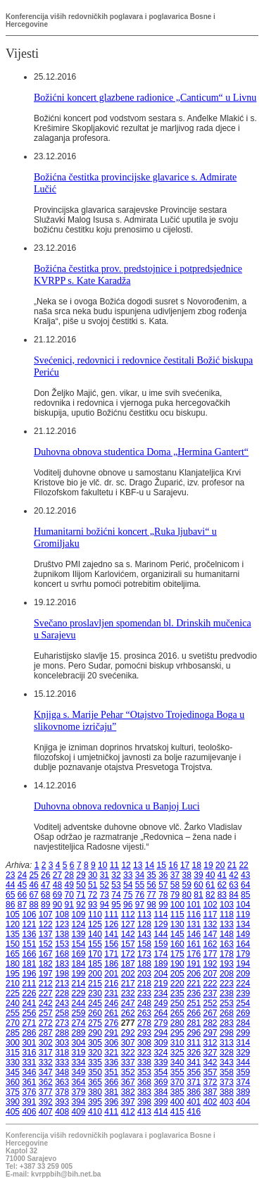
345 (13, 1072)
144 (160, 934)
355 (177, 1072)
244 (79, 1003)
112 (128, 914)
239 (243, 993)
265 (177, 1013)
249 (160, 1003)
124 (79, 924)
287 (46, 1033)
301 (29, 1043)
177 (210, 954)
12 (125, 865)
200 (95, 974)
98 (151, 905)
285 (13, 1033)
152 (46, 944)
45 (22, 885)
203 (144, 974)
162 (210, 944)
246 (111, 1003)
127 (128, 924)
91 (69, 905)
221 (194, 983)
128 (144, 924)
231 (111, 993)
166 (29, 954)
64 (245, 885)
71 (80, 895)
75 (127, 895)
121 (29, 924)
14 (149, 865)
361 (29, 1082)
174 (160, 954)
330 (13, 1062)
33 (127, 875)
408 (62, 1112)
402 (210, 1102)
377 (46, 1092)
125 (95, 924)
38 (186, 875)
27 (57, 875)
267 (210, 1013)
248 (144, 1003)
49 (69, 885)
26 (45, 875)
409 (79, 1112)
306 (111, 1043)
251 (194, 1003)
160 (177, 944)
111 (111, 914)
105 (13, 914)
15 (161, 865)
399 (160, 1102)
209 (243, 974)
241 (29, 1003)
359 (243, 1072)
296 (194, 1033)
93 (92, 905)
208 (227, 974)
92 (80, 905)
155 (95, 944)
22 (243, 865)
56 (151, 885)
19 (208, 865)
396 (111, 1102)
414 (160, 1112)
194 (243, 964)
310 (177, 1043)
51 (92, 885)
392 (46, 1102)
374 (243, 1082)
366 (111, 1082)
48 (57, 885)
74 (115, 895)
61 (210, 885)
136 (29, 934)
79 (175, 895)
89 (45, 905)
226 (29, 993)
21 (232, 865)
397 (128, 1102)
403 (227, 1102)
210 (13, 983)
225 (13, 993)
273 (62, 1023)
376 (29, 1092)
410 (95, 1112)
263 (144, 1013)
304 (79, 1043)
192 (210, 964)
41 (222, 875)
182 (46, 964)
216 (111, 983)
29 (80, 875)
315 (13, 1052)
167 (46, 954)
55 (139, 885)
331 (29, 1062)
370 (177, 1082)
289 (79, 1033)
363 (62, 1082)
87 (22, 905)
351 (111, 1072)
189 (160, 964)
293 (144, 1033)
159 (160, 944)
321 (111, 1052)
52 (104, 885)
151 (29, 944)
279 (160, 1023)
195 (13, 974)
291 (111, 1033)
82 (210, 895)
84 (233, 895)
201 (111, 974)
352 (128, 1072)
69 (57, 895)
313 (227, 1043)
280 (177, 1023)
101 (194, 905)
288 (62, 1033)
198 (62, 974)
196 (29, 974)
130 (177, 924)
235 (177, 993)
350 (95, 1072)
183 (62, 964)
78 (163, 895)
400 (177, 1102)
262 (128, 1013)
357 (210, 1072)
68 (45, 895)
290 (95, 1033)
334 (79, 1062)
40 (210, 875)
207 (210, 974)
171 (111, 954)
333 (62, 1062)
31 (104, 875)
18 (196, 865)
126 (111, 924)
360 (13, 1082)
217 (128, 983)
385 (177, 1092)
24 (22, 875)
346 (29, 1072)
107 (46, 914)
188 (144, 964)
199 (79, 974)
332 (46, 1062)
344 (243, 1062)
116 (194, 914)
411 (111, 1112)
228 (62, 993)
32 (115, 875)
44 (10, 885)
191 (194, 964)
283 (227, 1023)
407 (46, 1112)
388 (227, 1092)
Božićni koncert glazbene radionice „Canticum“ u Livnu (145, 97)
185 (95, 964)
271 (29, 1023)
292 (128, 1033)
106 (29, 914)
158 (144, 944)
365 (95, 1082)
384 (160, 1092)
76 (139, 895)
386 (194, 1092)
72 (92, 895)
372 (210, 1082)
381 (111, 1092)
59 (186, 885)
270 (13, 1023)
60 (198, 885)
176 (194, 954)
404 (243, 1102)
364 (79, 1082)
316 (29, 1052)
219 (160, 983)
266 (194, 1013)
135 (13, 934)
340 (177, 1062)
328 (227, 1052)
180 (13, 964)
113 (144, 914)
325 (177, 1052)
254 (243, 1003)
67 (33, 895)
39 (198, 875)
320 (95, 1052)
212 (46, 983)
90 (57, 905)
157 (128, 944)
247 (128, 1003)
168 (62, 954)
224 (243, 983)
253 (227, 1003)
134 (243, 924)
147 (210, 934)
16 (172, 865)
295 (177, 1033)
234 (160, 993)
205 (177, 974)
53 (115, 885)
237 (210, 993)
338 (144, 1062)
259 (79, 1013)
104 (243, 905)
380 (95, 1092)
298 (227, 1033)
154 (79, 944)
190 (177, 964)
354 (160, 1072)
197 (46, 974)
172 (128, 954)
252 (210, 1003)
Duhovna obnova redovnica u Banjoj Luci (117, 806)
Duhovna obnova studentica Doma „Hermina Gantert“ (141, 451)
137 (46, 934)
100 (177, 905)
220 (177, 983)
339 (160, 1062)
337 (128, 1062)
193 (227, 964)
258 (62, 1013)
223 (227, 983)
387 (210, 1092)
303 (62, 1043)
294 (160, 1033)
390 (13, 1102)
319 (79, 1052)
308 (144, 1043)
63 (233, 885)
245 (95, 1003)
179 (243, 954)
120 (13, 924)
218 (144, 983)
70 (69, 895)
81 (198, 895)
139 (79, 934)
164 (243, 944)
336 (111, 1062)
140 (95, 934)
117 (210, 914)
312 (210, 1043)
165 (13, 954)
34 (139, 875)
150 (13, 944)
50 (80, 885)
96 (127, 905)
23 (10, 875)
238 (227, 993)
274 (79, 1023)
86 (10, 905)
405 (13, 1112)
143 (144, 934)
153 (62, 944)
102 (210, 905)
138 (62, 934)
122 (46, 924)
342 (210, 1062)
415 (177, 1112)
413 (144, 1112)
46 (33, 885)
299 (243, 1033)
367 (128, 1082)
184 (79, 964)
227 (46, 993)
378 (62, 1092)
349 (79, 1072)
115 (177, 914)
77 (151, 895)
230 (95, 993)
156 (111, 944)
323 (144, 1052)
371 (194, 1082)
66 (22, 895)
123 (62, 924)
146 (194, 934)
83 (222, 895)
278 (144, 1023)
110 (95, 914)
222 (210, 983)
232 (128, 993)
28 (69, 875)
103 (227, 905)
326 (194, 1052)
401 (194, 1102)
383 (144, 1092)
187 (128, 964)
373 (227, 1082)
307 (128, 1043)
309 (160, 1043)
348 (62, 1072)
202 (128, 974)
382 (128, 1092)
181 (29, 964)
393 (62, 1102)
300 (13, 1043)
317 (46, 1052)
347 (46, 1072)
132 (210, 924)
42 (233, 875)
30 (92, 875)
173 (144, 954)
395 (95, 1102)
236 (194, 993)
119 (243, 914)
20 (220, 865)
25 (33, 875)
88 (33, 905)
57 (163, 885)
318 (62, 1052)
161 (194, 944)
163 (227, 944)
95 (115, 905)
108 (62, 914)
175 (177, 954)
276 (111, 1023)
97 (139, 905)
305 (95, 1043)
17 (184, 865)
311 (194, 1043)
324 (160, 1052)
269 (243, 1013)
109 (79, 914)
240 (13, 1003)
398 (144, 1102)
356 (194, 1072)
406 (29, 1112)
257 (46, 1013)
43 (245, 875)
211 (29, 983)
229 (79, 993)
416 (194, 1112)
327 (210, 1052)
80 (186, 895)
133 (227, 924)
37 (175, 875)
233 (144, 993)
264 (160, 1013)
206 (194, 974)
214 (79, 983)
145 (177, 934)
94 (104, 905)
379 (79, 1092)
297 (210, 1033)
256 (29, 1013)
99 (163, 905)
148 (227, 934)
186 (111, 964)
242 (46, 1003)
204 (160, 974)
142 (128, 934)
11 (114, 865)
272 (46, 1023)
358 (227, 1072)
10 (102, 865)
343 (227, 1062)
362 (46, 1082)
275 (95, 1023)
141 (111, 934)
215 (95, 983)
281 (194, 1023)
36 (163, 875)
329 (243, 1052)
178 (227, 954)
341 (194, 1062)
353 (144, 1072)
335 (95, 1062)
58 (175, 885)
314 (243, 1043)
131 (194, 924)
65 (10, 895)
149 (243, 934)
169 (79, 954)
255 (13, 1013)
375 (13, 1092)
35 (151, 875)
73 (104, 895)
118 (227, 914)
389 (243, 1092)
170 (95, 954)
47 (45, 885)
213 (62, 983)
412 (128, 1112)
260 (95, 1013)
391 (29, 1102)
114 (160, 914)
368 (144, 1082)
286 (29, 1033)
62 (222, 885)
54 (127, 885)
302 (46, 1043)
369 (160, 1082)
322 (128, 1052)
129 (160, 924)
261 (111, 1013)
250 (177, 1003)
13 (137, 865)
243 (62, 1003)
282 (210, 1023)
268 (227, 1013)
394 (79, 1102)
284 (243, 1023)
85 (245, 895)
